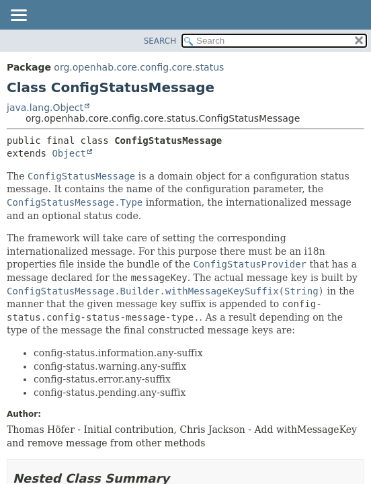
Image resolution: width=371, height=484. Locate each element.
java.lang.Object (45, 107)
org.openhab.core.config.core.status (139, 67)
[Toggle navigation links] (18, 16)
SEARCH (160, 41)
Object (69, 153)
